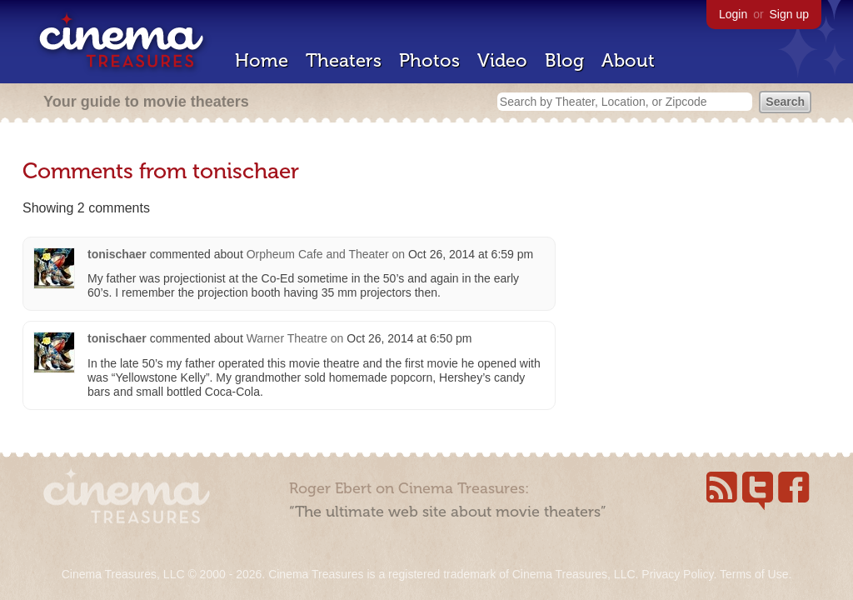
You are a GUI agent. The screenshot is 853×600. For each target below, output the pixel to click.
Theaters (344, 60)
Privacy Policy (677, 574)
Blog (564, 60)
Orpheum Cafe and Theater (318, 254)
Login (733, 14)
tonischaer (117, 254)
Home (261, 60)
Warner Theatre (287, 338)
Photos (429, 60)
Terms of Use (754, 574)
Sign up (789, 14)
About (628, 60)
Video (502, 60)
